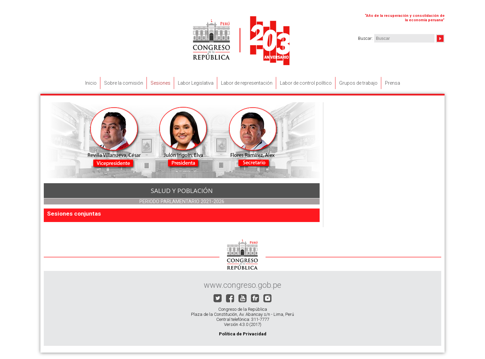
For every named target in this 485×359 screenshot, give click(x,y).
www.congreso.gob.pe (242, 285)
